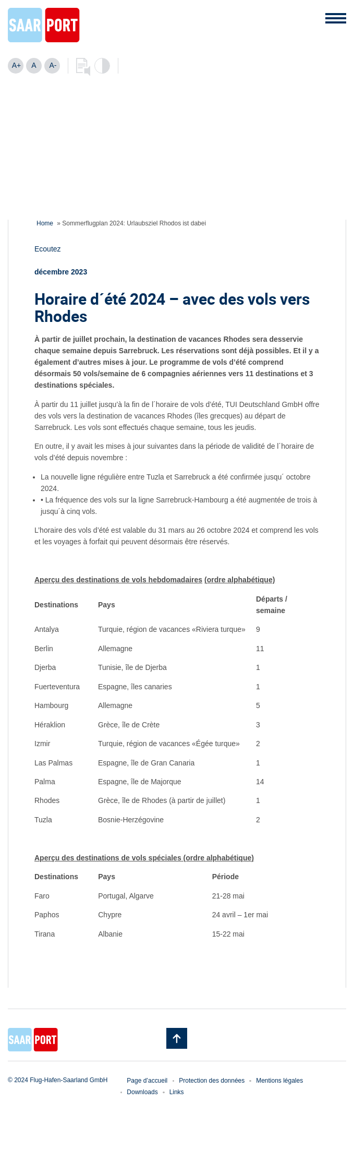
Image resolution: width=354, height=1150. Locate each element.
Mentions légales (279, 1080)
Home (44, 223)
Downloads (142, 1092)
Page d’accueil (147, 1080)
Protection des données (212, 1080)
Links (176, 1092)
